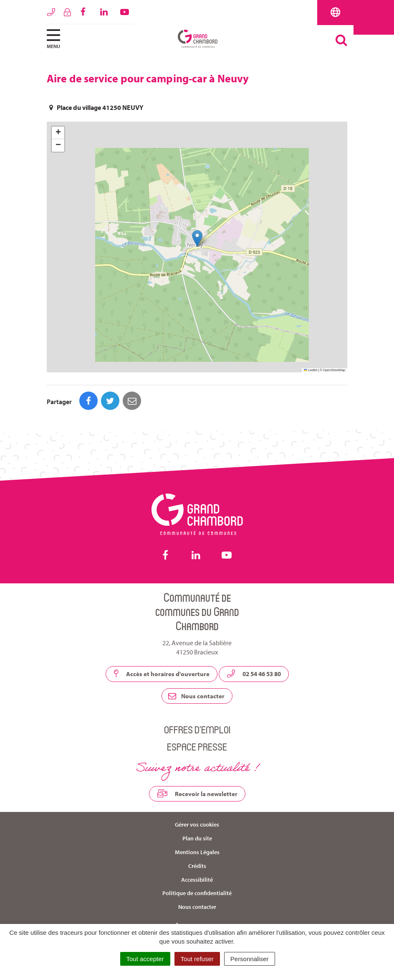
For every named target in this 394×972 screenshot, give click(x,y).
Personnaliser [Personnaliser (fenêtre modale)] (249, 958)
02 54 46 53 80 (254, 673)
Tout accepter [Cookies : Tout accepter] (145, 958)
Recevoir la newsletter (197, 793)
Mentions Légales (197, 852)
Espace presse (197, 746)
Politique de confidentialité (197, 893)
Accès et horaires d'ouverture (162, 673)
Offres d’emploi (197, 729)
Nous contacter (196, 696)
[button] (197, 238)
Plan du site (197, 838)
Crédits (197, 866)
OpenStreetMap (334, 370)
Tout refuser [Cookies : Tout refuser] (197, 958)
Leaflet (310, 370)
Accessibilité (197, 879)
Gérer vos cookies (197, 824)
